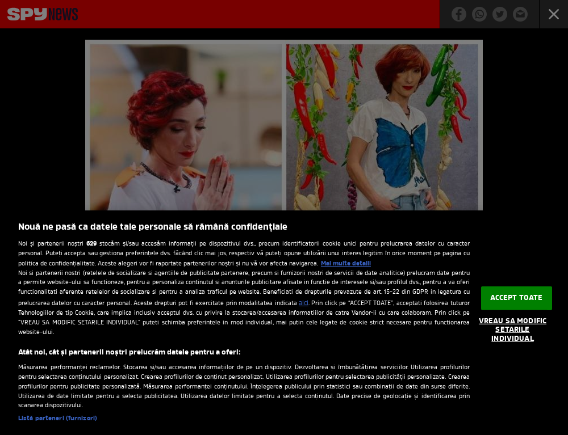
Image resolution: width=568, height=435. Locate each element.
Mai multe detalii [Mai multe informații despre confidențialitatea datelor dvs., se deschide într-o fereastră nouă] (346, 264)
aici (303, 303)
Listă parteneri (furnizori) (57, 419)
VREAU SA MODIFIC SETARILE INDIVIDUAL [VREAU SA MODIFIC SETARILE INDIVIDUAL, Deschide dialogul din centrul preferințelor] (512, 330)
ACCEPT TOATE (516, 298)
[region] (284, 322)
